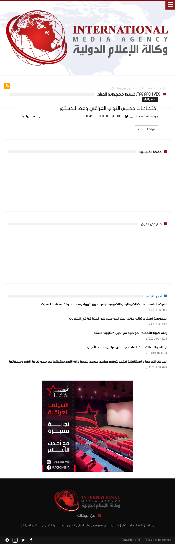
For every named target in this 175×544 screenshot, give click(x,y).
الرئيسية (161, 88)
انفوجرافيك (150, 99)
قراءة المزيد (146, 129)
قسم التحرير (137, 116)
